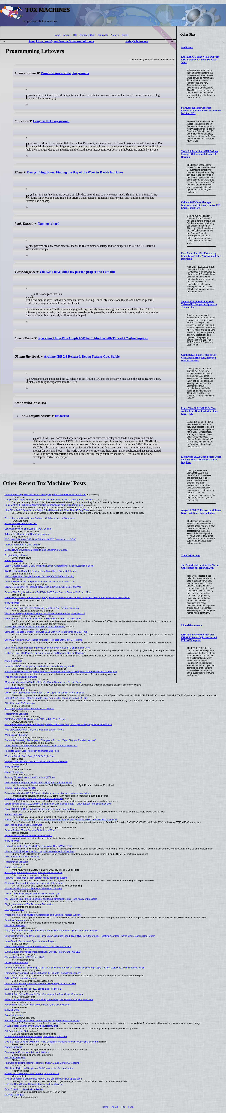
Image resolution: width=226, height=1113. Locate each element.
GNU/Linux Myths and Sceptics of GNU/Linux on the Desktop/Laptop (39, 1068)
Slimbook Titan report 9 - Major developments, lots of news (34, 883)
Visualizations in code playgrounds (65, 73)
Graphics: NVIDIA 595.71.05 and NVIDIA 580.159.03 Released (36, 761)
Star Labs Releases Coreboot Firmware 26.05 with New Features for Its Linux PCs (201, 110)
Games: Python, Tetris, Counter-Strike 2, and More (30, 830)
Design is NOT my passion (51, 121)
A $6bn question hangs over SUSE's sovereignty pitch (32, 1026)
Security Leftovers (14, 560)
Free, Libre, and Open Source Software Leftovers (61, 41)
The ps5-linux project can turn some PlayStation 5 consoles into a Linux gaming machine (49, 499)
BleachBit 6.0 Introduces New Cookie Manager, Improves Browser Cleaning (42, 1020)
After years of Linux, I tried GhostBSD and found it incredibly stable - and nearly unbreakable (51, 899)
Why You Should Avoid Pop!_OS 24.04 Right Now (29, 756)
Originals (103, 35)
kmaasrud (62, 416)
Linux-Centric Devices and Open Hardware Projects (30, 941)
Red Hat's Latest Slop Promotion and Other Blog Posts (32, 751)
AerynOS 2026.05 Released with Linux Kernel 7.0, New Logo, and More (201, 511)
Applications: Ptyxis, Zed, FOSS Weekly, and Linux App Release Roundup (42, 608)
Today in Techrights (14, 687)
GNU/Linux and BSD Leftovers (20, 703)
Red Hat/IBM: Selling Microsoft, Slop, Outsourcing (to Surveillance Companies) (44, 994)
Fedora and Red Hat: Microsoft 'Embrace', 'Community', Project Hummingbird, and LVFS (49, 999)
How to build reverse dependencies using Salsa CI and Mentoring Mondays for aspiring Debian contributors (58, 724)
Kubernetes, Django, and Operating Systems (27, 534)
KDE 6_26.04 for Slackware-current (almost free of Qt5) (32, 893)
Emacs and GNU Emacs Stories (21, 523)
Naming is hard (48, 223)
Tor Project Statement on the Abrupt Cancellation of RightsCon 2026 (200, 566)
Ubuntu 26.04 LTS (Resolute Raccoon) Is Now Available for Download (40, 851)
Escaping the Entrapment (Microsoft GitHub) (27, 1052)
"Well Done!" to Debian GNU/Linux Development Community (35, 626)
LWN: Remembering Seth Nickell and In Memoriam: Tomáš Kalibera (38, 782)
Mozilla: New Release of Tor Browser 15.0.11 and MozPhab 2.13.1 (38, 946)
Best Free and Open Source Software (23, 825)
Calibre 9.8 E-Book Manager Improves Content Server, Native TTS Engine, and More (200, 205)
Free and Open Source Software (21, 676)
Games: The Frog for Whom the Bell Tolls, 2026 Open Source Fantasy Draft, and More (48, 592)
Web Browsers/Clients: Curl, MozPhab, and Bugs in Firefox (34, 729)
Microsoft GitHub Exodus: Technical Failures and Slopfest (33, 888)
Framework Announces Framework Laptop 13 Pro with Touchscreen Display (43, 973)
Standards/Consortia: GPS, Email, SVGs (25, 957)
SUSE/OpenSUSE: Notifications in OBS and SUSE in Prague (35, 719)
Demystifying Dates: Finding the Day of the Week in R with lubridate (75, 172)
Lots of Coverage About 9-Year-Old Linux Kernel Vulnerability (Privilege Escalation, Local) (49, 565)
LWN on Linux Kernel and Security (22, 856)
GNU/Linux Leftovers (15, 925)
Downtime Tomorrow (15, 920)
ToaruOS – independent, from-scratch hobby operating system (36, 877)
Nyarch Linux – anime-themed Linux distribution (28, 835)
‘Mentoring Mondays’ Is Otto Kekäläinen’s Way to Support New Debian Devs (43, 682)
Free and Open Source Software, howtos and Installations (34, 872)
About (66, 35)
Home (57, 35)
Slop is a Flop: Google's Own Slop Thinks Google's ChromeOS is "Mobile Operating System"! (51, 1041)
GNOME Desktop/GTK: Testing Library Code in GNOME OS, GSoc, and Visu (43, 587)
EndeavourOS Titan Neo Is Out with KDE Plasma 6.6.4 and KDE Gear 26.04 (200, 60)
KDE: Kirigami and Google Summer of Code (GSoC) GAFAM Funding (39, 576)
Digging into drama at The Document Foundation (29, 904)
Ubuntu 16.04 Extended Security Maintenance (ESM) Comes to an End (40, 983)
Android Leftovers (13, 661)
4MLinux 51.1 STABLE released (21, 788)
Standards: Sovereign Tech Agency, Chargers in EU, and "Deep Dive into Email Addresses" (50, 740)
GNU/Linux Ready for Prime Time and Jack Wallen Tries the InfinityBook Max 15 (45, 613)
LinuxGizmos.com (191, 625)
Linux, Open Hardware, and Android (22, 544)
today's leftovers (137, 41)
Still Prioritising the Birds (17, 1031)
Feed (124, 35)
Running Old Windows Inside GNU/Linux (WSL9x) (30, 777)
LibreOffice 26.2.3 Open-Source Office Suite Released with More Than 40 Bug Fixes (201, 459)
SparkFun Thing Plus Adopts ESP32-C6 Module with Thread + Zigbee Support (93, 338)
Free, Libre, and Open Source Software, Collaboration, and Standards (40, 518)
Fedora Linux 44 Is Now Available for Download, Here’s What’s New (38, 846)
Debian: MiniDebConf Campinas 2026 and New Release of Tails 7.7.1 (39, 581)
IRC (74, 35)
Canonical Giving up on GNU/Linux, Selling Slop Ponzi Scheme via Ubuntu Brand (45, 494)
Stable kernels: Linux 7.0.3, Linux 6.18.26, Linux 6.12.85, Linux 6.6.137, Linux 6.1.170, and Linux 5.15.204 (58, 803)
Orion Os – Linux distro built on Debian (24, 1089)
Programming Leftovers (16, 555)
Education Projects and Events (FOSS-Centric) (28, 528)
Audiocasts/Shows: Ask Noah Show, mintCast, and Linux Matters (37, 1004)
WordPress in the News (16, 735)
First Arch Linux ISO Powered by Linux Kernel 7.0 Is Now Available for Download (201, 256)
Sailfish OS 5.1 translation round (21, 978)
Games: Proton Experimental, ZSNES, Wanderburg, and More (36, 1036)
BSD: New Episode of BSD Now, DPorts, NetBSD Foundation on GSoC (40, 539)
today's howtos (12, 602)
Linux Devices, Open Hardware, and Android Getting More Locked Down (41, 745)
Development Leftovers (16, 962)
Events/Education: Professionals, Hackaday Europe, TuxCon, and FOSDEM (43, 951)
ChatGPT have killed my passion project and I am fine (77, 272)
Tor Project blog (190, 555)
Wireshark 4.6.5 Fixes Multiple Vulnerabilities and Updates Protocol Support (42, 914)
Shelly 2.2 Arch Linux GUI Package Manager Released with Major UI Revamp (199, 154)
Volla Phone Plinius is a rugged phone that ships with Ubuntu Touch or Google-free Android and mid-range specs (61, 671)
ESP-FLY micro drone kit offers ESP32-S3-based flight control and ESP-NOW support (199, 637)
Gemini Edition (87, 35)
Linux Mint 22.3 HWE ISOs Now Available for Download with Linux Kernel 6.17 (199, 411)
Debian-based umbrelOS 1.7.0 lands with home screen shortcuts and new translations (48, 793)
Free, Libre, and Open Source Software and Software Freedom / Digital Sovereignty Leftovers (51, 930)
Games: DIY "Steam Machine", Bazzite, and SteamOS (32, 1073)
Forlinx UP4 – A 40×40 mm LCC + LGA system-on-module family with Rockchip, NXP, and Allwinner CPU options (61, 819)
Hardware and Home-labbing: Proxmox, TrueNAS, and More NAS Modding (42, 1063)
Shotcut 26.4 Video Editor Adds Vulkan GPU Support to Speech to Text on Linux (199, 304)
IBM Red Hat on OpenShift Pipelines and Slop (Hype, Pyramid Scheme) (41, 571)
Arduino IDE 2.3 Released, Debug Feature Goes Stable (82, 356)
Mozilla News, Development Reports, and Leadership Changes (36, 550)
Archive (115, 35)
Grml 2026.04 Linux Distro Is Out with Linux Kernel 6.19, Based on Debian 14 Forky (198, 358)
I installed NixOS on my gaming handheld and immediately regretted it (40, 666)
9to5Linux (187, 47)
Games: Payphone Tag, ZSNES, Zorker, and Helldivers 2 (33, 988)
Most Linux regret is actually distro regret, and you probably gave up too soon (43, 1078)
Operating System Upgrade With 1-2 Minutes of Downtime (34, 798)
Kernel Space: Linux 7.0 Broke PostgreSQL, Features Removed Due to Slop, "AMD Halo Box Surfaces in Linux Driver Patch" (67, 597)
